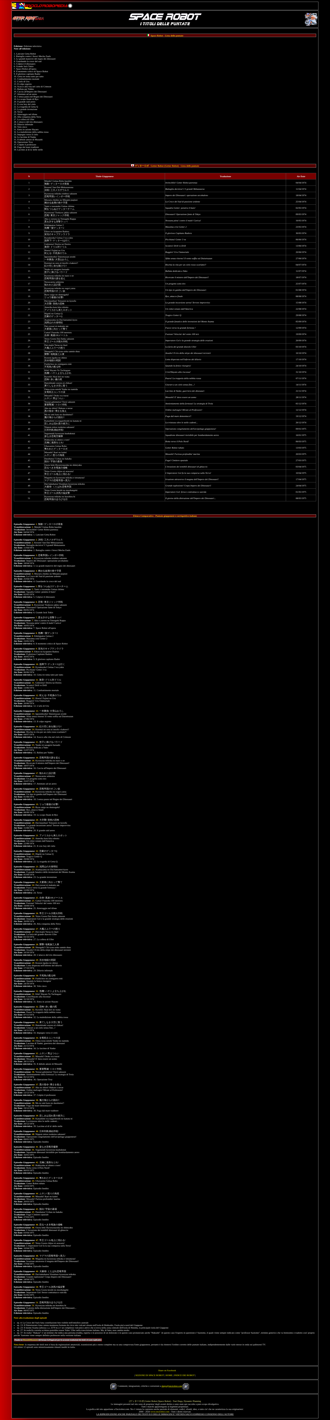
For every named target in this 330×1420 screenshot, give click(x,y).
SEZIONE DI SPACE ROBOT (149, 1375)
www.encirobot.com (159, 1411)
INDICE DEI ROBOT (184, 1375)
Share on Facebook (167, 1370)
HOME (169, 1375)
